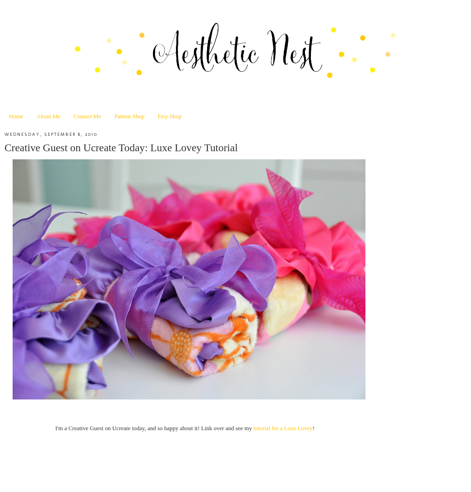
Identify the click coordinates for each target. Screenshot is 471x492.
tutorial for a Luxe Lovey (283, 428)
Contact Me (87, 116)
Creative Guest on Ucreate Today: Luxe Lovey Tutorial (121, 147)
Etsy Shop (169, 116)
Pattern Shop (129, 116)
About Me (48, 116)
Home (16, 116)
